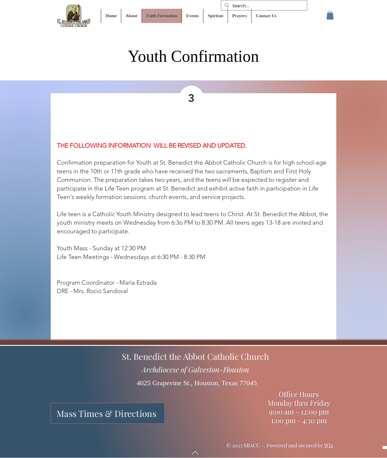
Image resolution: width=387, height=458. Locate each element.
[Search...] (263, 5)
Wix (328, 445)
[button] (330, 15)
